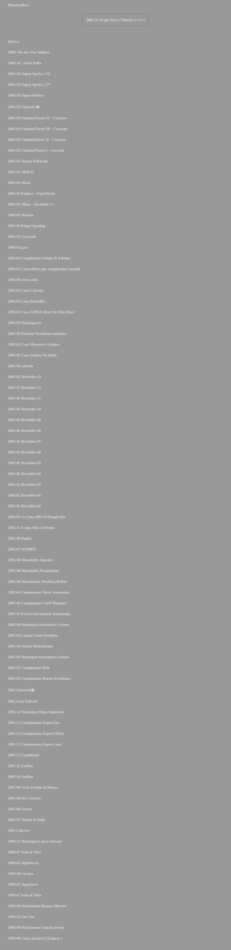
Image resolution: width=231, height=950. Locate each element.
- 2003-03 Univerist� (21, 107)
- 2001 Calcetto (16, 830)
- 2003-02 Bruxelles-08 (22, 431)
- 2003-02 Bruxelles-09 (22, 420)
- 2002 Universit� (18, 690)
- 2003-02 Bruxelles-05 (22, 463)
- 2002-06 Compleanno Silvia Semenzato (36, 592)
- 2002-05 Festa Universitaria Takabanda (36, 614)
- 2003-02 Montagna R (22, 323)
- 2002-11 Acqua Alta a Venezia (29, 528)
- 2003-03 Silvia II (18, 172)
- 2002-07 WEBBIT (19, 549)
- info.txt (11, 41)
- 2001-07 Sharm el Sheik (24, 820)
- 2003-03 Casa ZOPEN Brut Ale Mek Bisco (39, 312)
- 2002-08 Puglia (17, 538)
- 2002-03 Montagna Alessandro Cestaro (36, 657)
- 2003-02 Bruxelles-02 (22, 495)
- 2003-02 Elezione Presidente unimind (34, 334)
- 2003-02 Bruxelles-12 (22, 387)
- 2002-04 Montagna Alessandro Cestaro (36, 625)
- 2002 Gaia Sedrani (20, 701)
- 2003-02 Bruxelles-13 (22, 377)
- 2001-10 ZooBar (18, 777)
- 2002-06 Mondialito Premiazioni (31, 571)
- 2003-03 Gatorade (19, 237)
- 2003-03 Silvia (16, 183)
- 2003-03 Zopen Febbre (23, 95)
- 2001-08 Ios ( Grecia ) (22, 798)
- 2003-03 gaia (15, 247)
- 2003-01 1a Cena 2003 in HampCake (34, 517)
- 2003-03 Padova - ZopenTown (29, 193)
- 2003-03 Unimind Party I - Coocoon (33, 150)
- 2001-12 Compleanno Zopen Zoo (31, 723)
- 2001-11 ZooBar (18, 766)
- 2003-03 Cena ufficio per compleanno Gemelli (41, 269)
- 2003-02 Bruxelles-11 (22, 398)
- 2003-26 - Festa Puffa (22, 63)
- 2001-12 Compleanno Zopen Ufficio (33, 733)
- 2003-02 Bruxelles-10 (22, 409)
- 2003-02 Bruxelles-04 (22, 474)
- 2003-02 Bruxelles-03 (22, 484)
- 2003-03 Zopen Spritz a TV (27, 85)
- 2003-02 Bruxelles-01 (22, 506)
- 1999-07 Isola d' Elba (22, 895)
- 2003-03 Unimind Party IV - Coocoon (35, 118)
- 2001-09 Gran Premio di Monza (30, 787)
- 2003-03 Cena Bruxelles (24, 301)
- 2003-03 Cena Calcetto (23, 290)
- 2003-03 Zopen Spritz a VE (27, 74)
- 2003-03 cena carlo (20, 280)
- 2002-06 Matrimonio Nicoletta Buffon (35, 581)
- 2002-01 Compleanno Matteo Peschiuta (36, 678)
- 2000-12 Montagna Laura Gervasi (32, 841)
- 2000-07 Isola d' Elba (22, 852)
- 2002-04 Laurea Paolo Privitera (30, 635)
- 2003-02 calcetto (18, 366)
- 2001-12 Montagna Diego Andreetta (33, 712)
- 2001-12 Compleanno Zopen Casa (32, 744)
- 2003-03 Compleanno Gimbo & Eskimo (36, 258)
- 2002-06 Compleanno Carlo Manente (34, 603)
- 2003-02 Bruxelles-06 (22, 452)
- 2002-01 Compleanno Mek (26, 668)
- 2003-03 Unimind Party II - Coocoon (34, 140)
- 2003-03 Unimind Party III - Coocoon (35, 129)
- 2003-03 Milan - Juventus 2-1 (28, 204)
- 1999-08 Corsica (18, 874)
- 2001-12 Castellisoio (21, 755)
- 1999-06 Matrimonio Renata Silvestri (34, 906)
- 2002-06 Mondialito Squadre (28, 560)
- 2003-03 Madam (18, 215)
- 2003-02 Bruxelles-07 (22, 441)
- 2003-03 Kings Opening (24, 226)
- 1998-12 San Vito (19, 917)
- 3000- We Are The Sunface (26, 52)
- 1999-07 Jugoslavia (20, 884)
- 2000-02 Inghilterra (21, 863)
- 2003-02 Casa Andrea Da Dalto (30, 355)
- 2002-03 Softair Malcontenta (28, 646)
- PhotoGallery (16, 5)
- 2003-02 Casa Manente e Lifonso (31, 344)
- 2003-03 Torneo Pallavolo (25, 161)
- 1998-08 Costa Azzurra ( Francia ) (32, 938)
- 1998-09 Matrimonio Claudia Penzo (33, 927)
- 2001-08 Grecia (17, 809)
